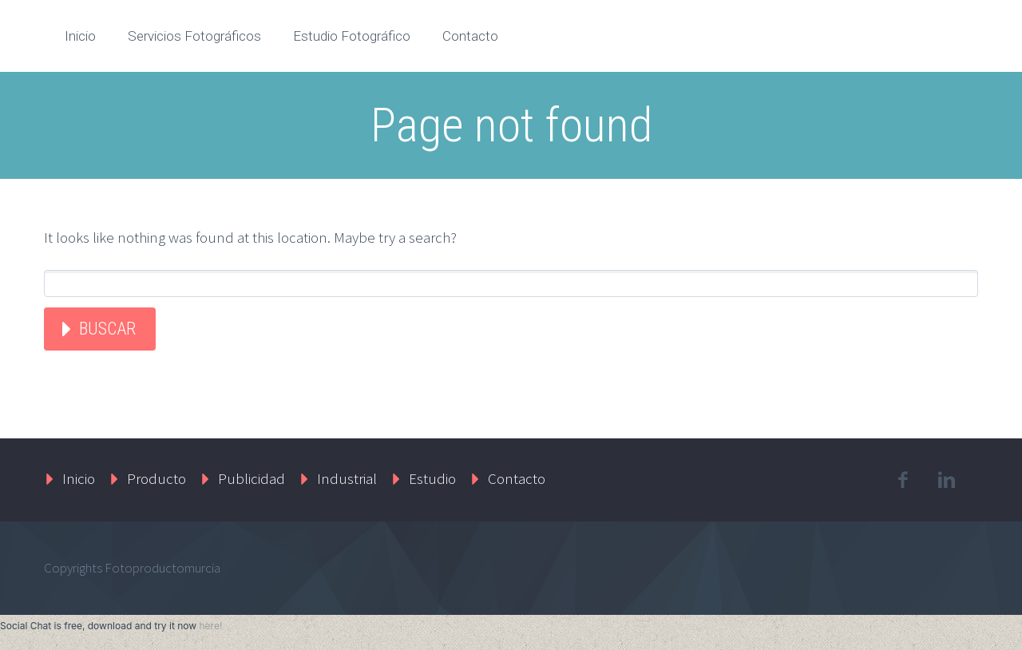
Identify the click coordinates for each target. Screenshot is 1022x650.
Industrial (347, 478)
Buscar (107, 329)
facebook (902, 480)
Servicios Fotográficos (194, 36)
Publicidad (251, 478)
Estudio (432, 478)
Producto (156, 478)
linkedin (946, 480)
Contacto (470, 36)
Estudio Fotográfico (351, 36)
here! (210, 626)
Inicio (80, 36)
